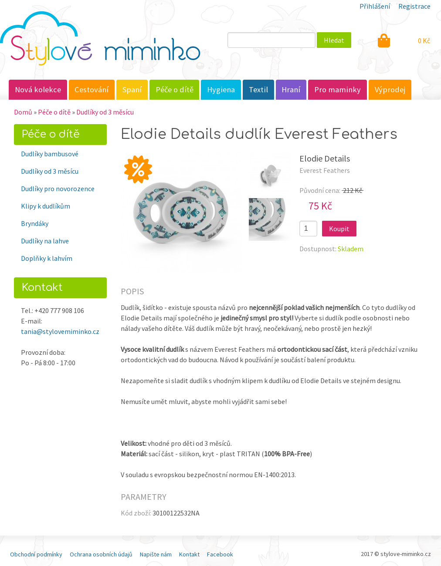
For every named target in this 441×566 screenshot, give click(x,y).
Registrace (414, 6)
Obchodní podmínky (36, 554)
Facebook (220, 554)
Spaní (132, 89)
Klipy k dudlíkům (45, 206)
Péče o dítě (174, 89)
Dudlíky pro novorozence (58, 188)
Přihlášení (375, 6)
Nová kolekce (38, 89)
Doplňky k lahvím (46, 258)
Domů (23, 112)
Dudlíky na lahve (45, 240)
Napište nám (156, 554)
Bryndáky (34, 223)
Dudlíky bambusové (49, 153)
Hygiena (221, 89)
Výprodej (390, 89)
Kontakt (189, 554)
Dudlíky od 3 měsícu (105, 112)
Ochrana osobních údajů (101, 554)
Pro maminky (337, 89)
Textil (258, 89)
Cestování (92, 89)
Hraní (291, 89)
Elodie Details (324, 158)
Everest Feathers (324, 170)
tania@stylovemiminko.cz (60, 331)
